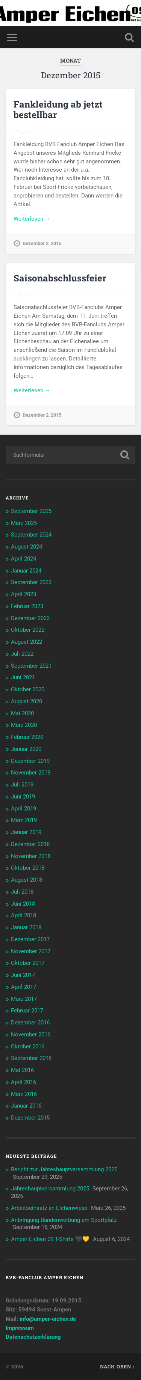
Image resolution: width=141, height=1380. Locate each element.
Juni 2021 (23, 677)
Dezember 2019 (30, 761)
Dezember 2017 (30, 939)
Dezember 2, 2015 (42, 243)
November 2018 (30, 856)
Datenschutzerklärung (33, 1337)
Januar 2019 (26, 832)
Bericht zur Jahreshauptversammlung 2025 (64, 1169)
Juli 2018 (22, 891)
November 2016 (30, 1034)
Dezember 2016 (30, 1022)
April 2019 (23, 808)
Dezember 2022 (30, 618)
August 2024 (26, 546)
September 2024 (31, 534)
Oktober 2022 (27, 629)
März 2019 (24, 820)
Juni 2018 (23, 903)
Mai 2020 (22, 713)
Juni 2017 (23, 975)
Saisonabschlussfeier (60, 278)
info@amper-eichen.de (48, 1319)
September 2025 (31, 511)
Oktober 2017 (27, 963)
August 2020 (26, 701)
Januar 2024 (26, 570)
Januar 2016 (26, 1105)
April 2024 (23, 558)
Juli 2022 (22, 653)
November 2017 (30, 951)
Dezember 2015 (30, 1117)
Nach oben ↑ (117, 1367)
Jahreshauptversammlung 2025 (50, 1188)
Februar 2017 (27, 1010)
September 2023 (31, 582)
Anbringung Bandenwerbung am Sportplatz (64, 1220)
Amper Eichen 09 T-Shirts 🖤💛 (50, 1239)
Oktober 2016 (27, 1046)
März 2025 (24, 523)
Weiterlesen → (32, 218)
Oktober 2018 (27, 867)
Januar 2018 (26, 927)
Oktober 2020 (27, 689)
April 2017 (23, 987)
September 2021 (31, 665)
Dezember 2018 (30, 844)
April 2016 (23, 1082)
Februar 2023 (27, 606)
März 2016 (24, 1094)
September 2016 (31, 1058)
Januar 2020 (26, 749)
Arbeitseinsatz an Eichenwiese (49, 1208)
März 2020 (24, 725)
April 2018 (23, 915)
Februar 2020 (27, 737)
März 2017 (24, 999)
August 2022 (26, 641)
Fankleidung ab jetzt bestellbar (58, 109)
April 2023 (23, 594)
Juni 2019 (23, 796)
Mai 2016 (22, 1070)
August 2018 (26, 879)
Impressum (20, 1328)
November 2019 (30, 772)
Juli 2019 (22, 784)
